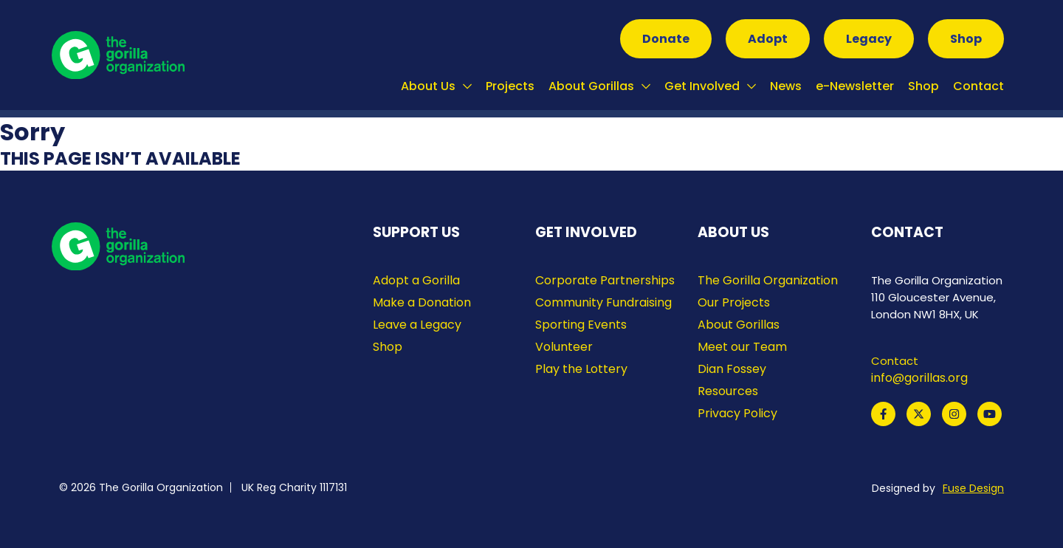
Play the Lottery (581, 368)
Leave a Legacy (417, 324)
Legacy (869, 38)
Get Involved (710, 86)
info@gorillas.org (919, 377)
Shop (966, 38)
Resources (728, 391)
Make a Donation (422, 302)
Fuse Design (973, 488)
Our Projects (734, 302)
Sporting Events (581, 324)
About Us (436, 86)
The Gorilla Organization (768, 280)
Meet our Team (742, 346)
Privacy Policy (737, 413)
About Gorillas (599, 86)
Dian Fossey (732, 368)
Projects (510, 86)
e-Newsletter (855, 86)
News (786, 86)
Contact (978, 86)
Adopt (768, 38)
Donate (665, 38)
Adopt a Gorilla (416, 280)
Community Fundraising (603, 302)
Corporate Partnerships (605, 280)
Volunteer (564, 346)
